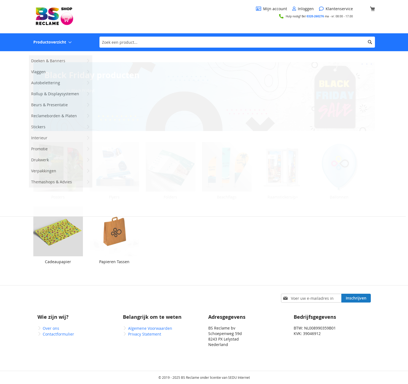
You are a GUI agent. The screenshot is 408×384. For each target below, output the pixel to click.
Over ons (51, 328)
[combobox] (237, 42)
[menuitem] (52, 42)
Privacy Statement (144, 334)
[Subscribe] (356, 298)
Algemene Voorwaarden (150, 328)
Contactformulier (58, 334)
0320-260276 (315, 16)
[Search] (370, 42)
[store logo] (54, 16)
